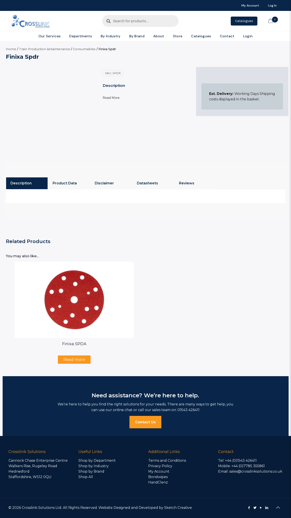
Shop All (85, 477)
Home (11, 49)
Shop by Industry (93, 466)
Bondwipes (158, 477)
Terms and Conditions (167, 460)
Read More (111, 98)
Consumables (84, 49)
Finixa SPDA (74, 343)
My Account (158, 471)
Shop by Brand (91, 471)
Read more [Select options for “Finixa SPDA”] (74, 359)
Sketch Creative (178, 508)
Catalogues (244, 21)
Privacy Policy (160, 466)
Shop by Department (97, 460)
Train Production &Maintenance (44, 49)
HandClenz (158, 482)
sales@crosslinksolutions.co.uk (255, 471)
